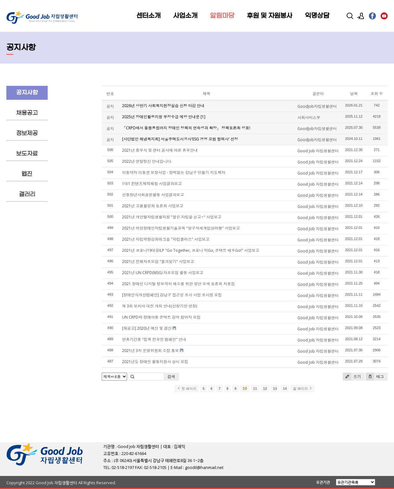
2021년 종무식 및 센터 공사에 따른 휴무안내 (160, 150)
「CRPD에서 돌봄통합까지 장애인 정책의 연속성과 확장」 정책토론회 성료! (186, 128)
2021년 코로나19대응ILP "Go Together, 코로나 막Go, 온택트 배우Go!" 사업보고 (190, 250)
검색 (171, 376)
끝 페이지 (302, 388)
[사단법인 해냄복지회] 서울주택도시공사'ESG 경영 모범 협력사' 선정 (180, 139)
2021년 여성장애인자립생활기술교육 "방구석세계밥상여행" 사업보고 (181, 228)
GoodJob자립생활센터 (317, 106)
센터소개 (148, 16)
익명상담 (317, 16)
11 (255, 388)
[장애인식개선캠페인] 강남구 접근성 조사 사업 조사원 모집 (172, 295)
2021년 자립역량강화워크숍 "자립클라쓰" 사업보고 (165, 239)
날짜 (353, 93)
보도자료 (27, 153)
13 (275, 388)
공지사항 (27, 92)
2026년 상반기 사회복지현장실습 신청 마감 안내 (163, 105)
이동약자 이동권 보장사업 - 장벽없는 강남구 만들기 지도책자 (173, 172)
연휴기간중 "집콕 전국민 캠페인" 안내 (154, 339)
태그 (375, 377)
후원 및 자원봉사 (269, 16)
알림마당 (222, 16)
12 (265, 388)
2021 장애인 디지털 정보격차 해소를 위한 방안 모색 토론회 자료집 (178, 283)
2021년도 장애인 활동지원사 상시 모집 (155, 361)
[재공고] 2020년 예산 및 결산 (147, 328)
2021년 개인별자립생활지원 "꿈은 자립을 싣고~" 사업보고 (171, 217)
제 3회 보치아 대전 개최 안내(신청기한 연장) (159, 306)
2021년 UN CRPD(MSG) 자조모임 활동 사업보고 (162, 272)
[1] (202, 117)
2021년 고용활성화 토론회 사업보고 (152, 206)
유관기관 (323, 482)
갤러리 (27, 194)
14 (285, 388)
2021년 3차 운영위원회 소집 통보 (150, 350)
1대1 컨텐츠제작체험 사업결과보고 (152, 183)
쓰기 (352, 377)
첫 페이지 (186, 388)
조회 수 (376, 93)
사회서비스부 (308, 117)
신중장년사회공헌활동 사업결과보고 (153, 194)
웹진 (27, 174)
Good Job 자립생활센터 (318, 151)
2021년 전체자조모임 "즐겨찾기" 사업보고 (158, 261)
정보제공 (27, 133)
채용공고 (27, 113)
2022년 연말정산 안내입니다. (147, 161)
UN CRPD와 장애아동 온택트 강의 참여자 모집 (161, 317)
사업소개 (185, 16)
